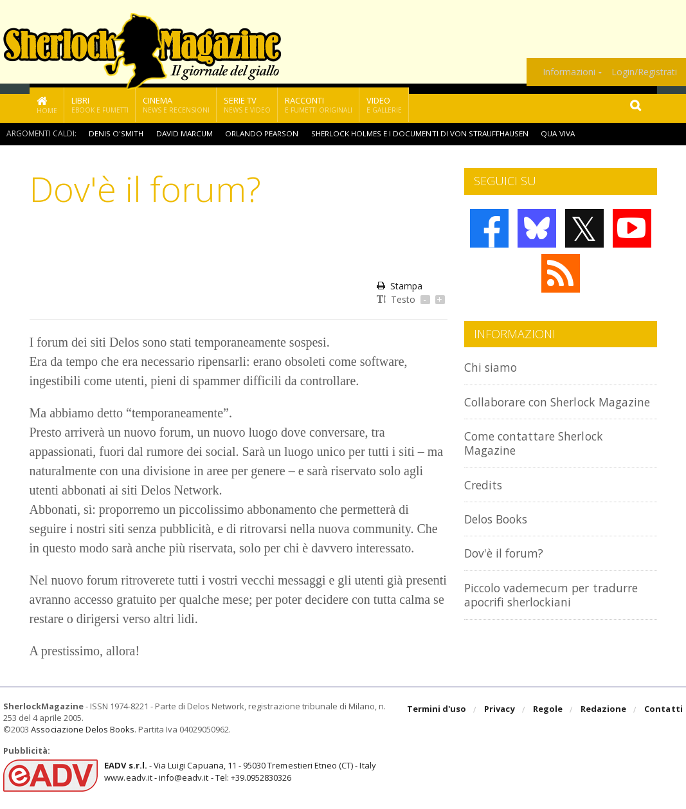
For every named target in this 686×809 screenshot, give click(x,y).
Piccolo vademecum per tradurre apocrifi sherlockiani (559, 609)
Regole (548, 710)
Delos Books (499, 533)
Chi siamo (492, 367)
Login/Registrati (644, 72)
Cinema (176, 104)
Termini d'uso (437, 710)
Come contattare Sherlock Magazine (539, 457)
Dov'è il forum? (506, 567)
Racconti (318, 104)
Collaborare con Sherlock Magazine (536, 409)
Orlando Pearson (263, 133)
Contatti (664, 710)
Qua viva (561, 133)
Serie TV (247, 104)
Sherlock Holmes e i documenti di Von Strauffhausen (421, 133)
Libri (100, 104)
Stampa (399, 286)
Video (384, 104)
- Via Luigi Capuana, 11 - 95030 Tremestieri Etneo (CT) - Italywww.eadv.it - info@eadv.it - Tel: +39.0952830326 (239, 771)
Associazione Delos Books (82, 729)
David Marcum (184, 133)
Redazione (604, 710)
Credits (485, 499)
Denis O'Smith (116, 133)
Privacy (500, 710)
